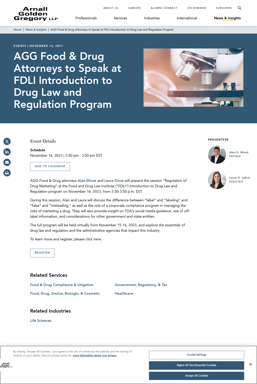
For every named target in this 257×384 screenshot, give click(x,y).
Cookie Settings (196, 356)
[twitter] (7, 141)
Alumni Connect (164, 8)
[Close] (250, 365)
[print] (7, 172)
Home (17, 29)
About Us (110, 8)
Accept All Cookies (196, 377)
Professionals (86, 18)
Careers (134, 8)
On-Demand (196, 8)
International (187, 18)
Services (120, 18)
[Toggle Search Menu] (239, 8)
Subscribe (224, 8)
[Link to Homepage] (43, 14)
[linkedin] (7, 151)
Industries (152, 18)
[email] (7, 162)
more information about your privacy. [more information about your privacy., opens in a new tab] (95, 357)
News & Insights (227, 18)
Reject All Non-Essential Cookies (196, 366)
